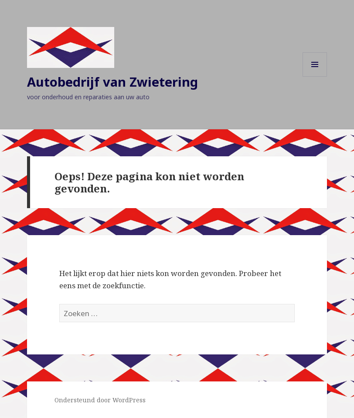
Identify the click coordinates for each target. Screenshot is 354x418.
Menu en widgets (315, 76)
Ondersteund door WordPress (100, 400)
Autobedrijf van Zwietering (112, 81)
